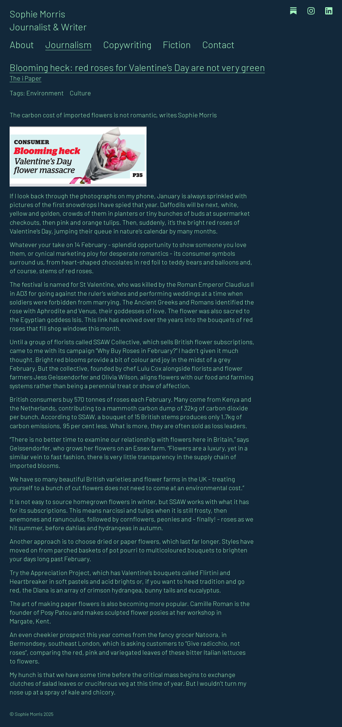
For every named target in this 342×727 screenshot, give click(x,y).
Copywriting (127, 44)
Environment (45, 93)
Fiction (177, 44)
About (22, 44)
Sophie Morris (37, 13)
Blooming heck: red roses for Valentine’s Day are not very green (137, 67)
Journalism (68, 44)
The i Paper (25, 78)
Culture (80, 93)
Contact (218, 44)
